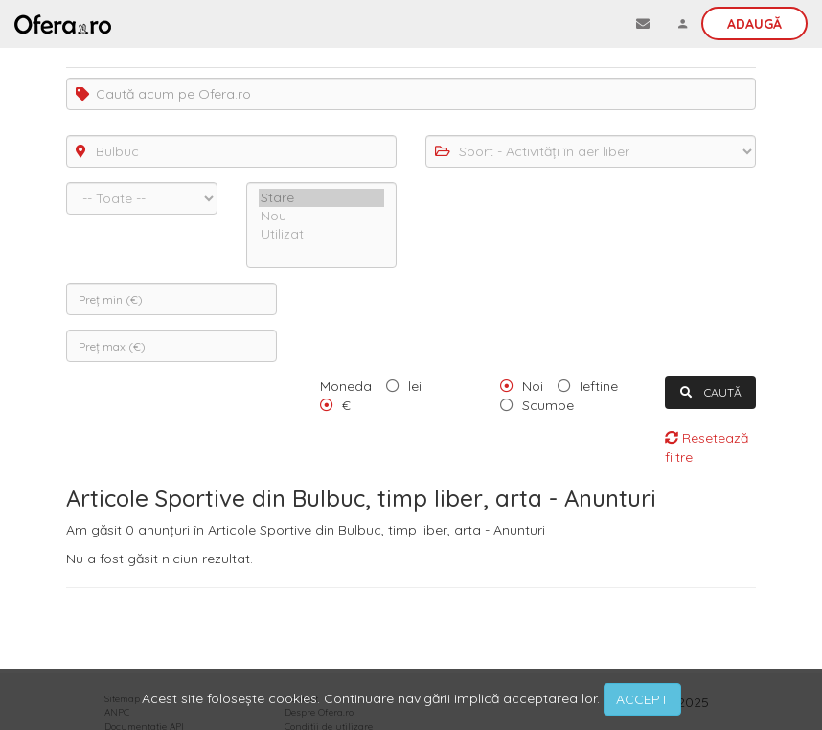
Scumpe (548, 405)
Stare (322, 198)
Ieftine (599, 386)
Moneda (346, 386)
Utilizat (322, 234)
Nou (322, 216)
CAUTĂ (711, 392)
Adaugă (754, 24)
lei (415, 386)
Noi (532, 386)
